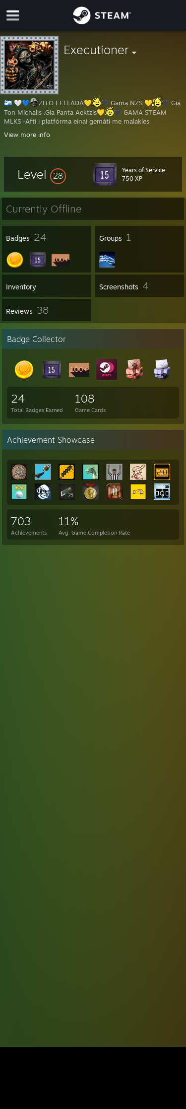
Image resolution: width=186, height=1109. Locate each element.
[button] (41, 174)
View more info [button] (27, 135)
